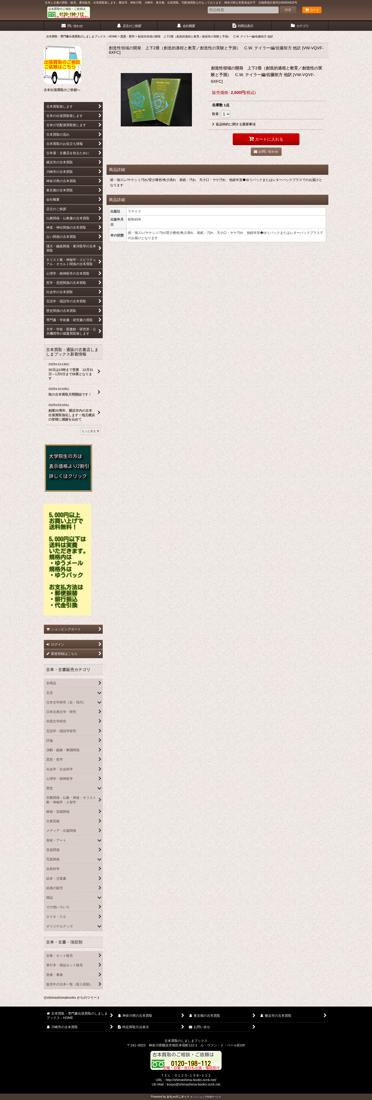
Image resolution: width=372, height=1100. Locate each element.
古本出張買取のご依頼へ (62, 90)
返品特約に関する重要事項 (234, 124)
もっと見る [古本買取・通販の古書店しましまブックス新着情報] (90, 431)
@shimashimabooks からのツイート (72, 997)
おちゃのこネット (178, 1096)
